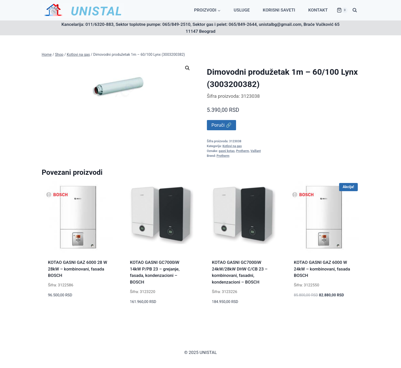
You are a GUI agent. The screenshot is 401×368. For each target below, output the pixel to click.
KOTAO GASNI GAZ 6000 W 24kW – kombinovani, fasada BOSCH (322, 269)
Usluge (242, 10)
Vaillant (255, 151)
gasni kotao (227, 151)
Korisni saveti (279, 10)
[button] (187, 68)
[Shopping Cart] (342, 10)
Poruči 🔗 (221, 125)
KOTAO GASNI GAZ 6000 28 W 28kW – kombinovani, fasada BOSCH (77, 269)
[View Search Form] (354, 10)
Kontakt (318, 10)
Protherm (242, 151)
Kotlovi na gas (232, 146)
